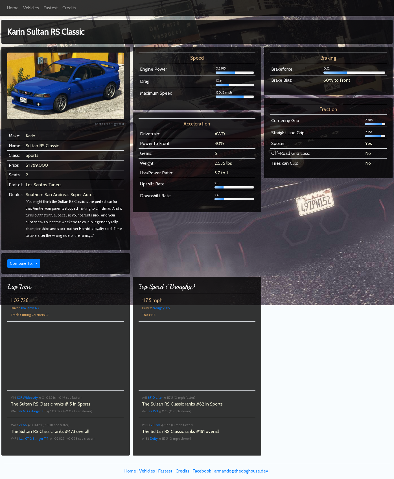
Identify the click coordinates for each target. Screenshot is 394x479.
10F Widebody (27, 398)
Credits (69, 7)
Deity (154, 439)
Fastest (50, 7)
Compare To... (22, 263)
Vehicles (31, 7)
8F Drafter (155, 398)
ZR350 (153, 411)
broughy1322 (30, 308)
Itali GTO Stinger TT (31, 411)
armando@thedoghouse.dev (241, 471)
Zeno (23, 425)
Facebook (201, 471)
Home (13, 7)
